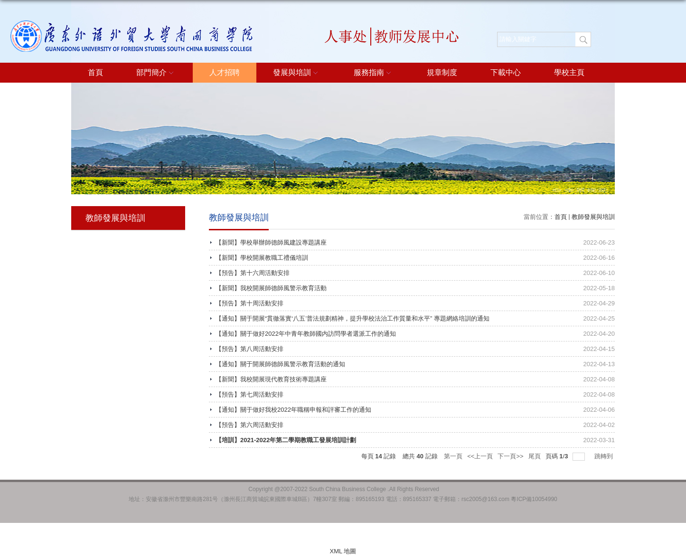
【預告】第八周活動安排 (249, 348)
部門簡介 (156, 73)
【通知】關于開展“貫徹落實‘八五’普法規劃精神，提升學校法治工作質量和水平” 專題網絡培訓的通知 (352, 318)
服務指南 (374, 73)
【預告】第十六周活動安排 (253, 272)
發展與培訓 (296, 73)
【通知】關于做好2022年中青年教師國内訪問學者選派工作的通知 (306, 333)
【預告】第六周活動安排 (249, 424)
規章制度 (442, 72)
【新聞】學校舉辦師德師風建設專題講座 (271, 242)
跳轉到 (604, 456)
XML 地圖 (343, 551)
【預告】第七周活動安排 (249, 394)
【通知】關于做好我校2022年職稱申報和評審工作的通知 (293, 409)
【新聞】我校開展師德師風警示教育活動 (271, 288)
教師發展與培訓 (593, 216)
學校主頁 (569, 72)
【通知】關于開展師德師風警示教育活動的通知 (280, 364)
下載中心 (505, 72)
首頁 (95, 72)
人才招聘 (224, 72)
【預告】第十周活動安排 (249, 303)
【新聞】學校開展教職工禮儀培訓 (262, 257)
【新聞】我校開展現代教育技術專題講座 (271, 379)
